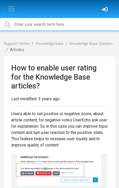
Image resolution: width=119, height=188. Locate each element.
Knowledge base (50, 44)
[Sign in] (105, 10)
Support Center (17, 44)
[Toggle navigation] (11, 9)
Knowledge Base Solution (91, 44)
